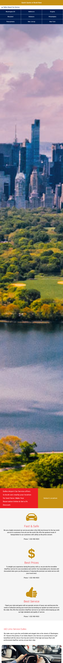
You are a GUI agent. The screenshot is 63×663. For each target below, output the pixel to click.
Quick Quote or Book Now (31, 3)
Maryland (10, 16)
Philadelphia (52, 16)
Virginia (52, 11)
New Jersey (31, 21)
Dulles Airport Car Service (11, 7)
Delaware (31, 16)
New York (52, 21)
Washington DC (10, 11)
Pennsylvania (10, 21)
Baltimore (31, 11)
